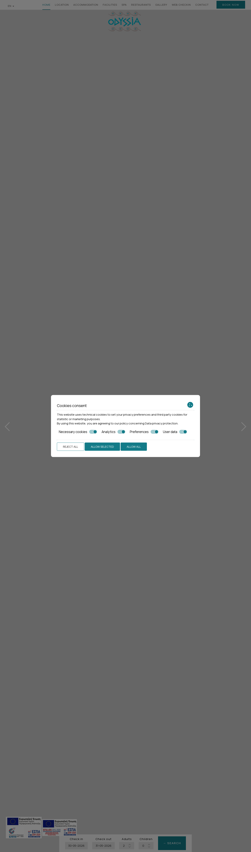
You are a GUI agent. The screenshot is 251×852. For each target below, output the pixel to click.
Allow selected (102, 446)
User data (175, 432)
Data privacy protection (161, 423)
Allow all (134, 446)
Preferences (144, 432)
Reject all (70, 446)
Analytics (113, 432)
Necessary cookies (78, 432)
